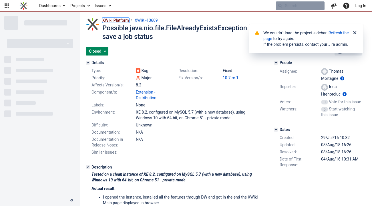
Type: (96, 70)
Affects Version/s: (107, 85)
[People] (276, 63)
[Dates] (276, 130)
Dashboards (50, 5)
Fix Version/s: (190, 78)
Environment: (103, 112)
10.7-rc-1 (230, 78)
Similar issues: (104, 152)
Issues (100, 5)
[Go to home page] (24, 5)
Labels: (97, 105)
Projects (77, 5)
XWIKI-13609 (146, 20)
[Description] (88, 167)
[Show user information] (342, 78)
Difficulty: (99, 125)
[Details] (88, 63)
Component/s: (104, 92)
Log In (360, 5)
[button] (7, 5)
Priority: (98, 78)
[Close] (355, 33)
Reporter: (288, 86)
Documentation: (105, 132)
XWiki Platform (115, 20)
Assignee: (288, 71)
